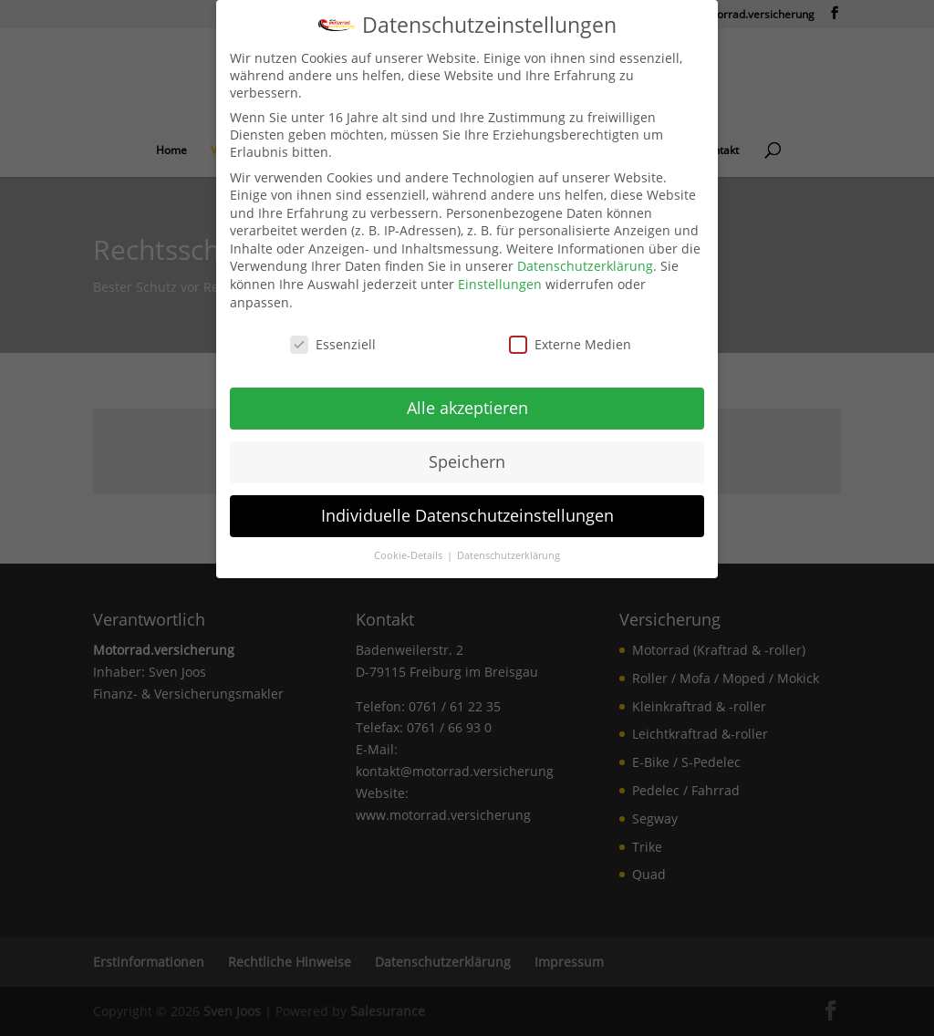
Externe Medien (570, 344)
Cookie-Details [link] (409, 555)
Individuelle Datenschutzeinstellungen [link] (467, 515)
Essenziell (333, 344)
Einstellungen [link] (500, 284)
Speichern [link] (467, 461)
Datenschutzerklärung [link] (585, 266)
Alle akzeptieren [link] (467, 408)
